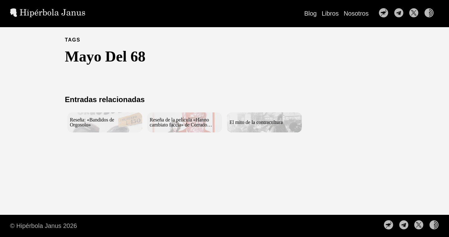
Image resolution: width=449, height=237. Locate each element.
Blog (310, 13)
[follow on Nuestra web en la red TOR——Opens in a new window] (431, 13)
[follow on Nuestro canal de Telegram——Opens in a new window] (401, 13)
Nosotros (356, 13)
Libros (330, 13)
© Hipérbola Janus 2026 (43, 225)
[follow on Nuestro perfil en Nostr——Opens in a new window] (385, 13)
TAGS (72, 39)
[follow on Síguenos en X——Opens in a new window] (415, 13)
